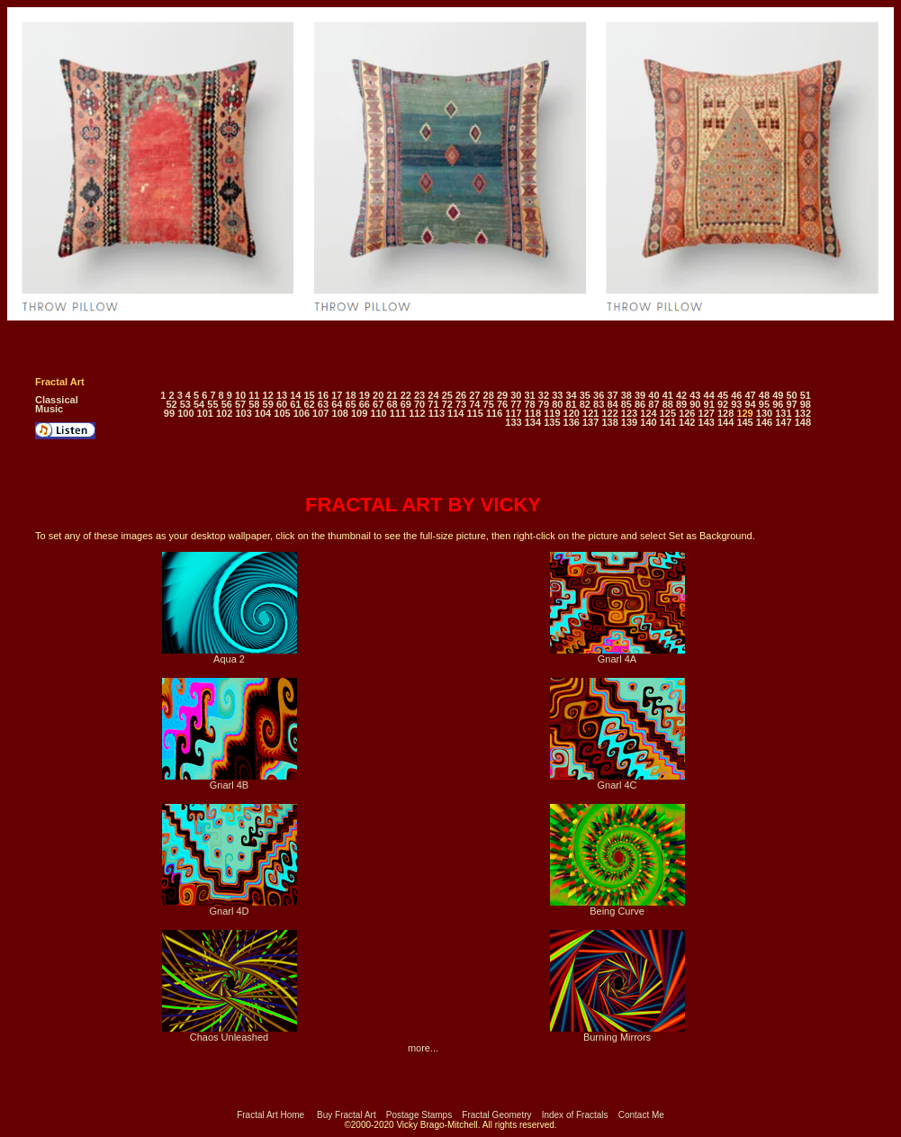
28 (488, 395)
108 (340, 413)
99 (169, 413)
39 (640, 395)
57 (240, 404)
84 (612, 404)
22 (406, 395)
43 (694, 395)
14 (295, 395)
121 (590, 413)
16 (323, 395)
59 (268, 404)
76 (502, 404)
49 (777, 395)
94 (750, 404)
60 (281, 404)
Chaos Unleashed (229, 1032)
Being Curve (617, 906)
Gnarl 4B (229, 780)
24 (433, 395)
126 (687, 413)
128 (725, 413)
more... (423, 1047)
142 (687, 422)
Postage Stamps (419, 1115)
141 (668, 422)
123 (629, 413)
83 (598, 404)
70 (419, 404)
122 (609, 413)
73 (460, 404)
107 (320, 413)
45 (722, 395)
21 (391, 395)
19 (364, 395)
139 (629, 422)
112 (417, 413)
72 (447, 404)
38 (626, 395)
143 (706, 422)
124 (648, 413)
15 (309, 395)
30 (515, 395)
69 (406, 404)
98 (805, 404)
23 (419, 395)
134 (533, 422)
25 (447, 395)
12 (268, 395)
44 (709, 395)
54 (199, 404)
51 (805, 395)
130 (764, 413)
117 (513, 413)
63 (323, 404)
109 (359, 413)
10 (240, 395)
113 (436, 413)
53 (185, 404)
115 (474, 413)
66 (364, 404)
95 (764, 404)
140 (648, 422)
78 (530, 404)
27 (474, 395)
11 (253, 395)
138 (609, 422)
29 (502, 395)
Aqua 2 (229, 654)
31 (530, 395)
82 (585, 404)
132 (803, 413)
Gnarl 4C (617, 780)
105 (282, 413)
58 (253, 404)
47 (750, 395)
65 (350, 404)
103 (243, 413)
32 (543, 395)
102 (224, 413)
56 (226, 404)
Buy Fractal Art (346, 1115)
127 (706, 413)
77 (515, 404)
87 (653, 404)
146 (764, 422)
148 (803, 422)
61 (295, 404)
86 (640, 404)
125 (668, 413)
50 (791, 395)
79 (543, 404)
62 (309, 404)
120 (571, 413)
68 (391, 404)
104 (263, 413)
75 (488, 404)
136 (571, 422)
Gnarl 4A (617, 654)
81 (570, 404)
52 (171, 404)
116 (494, 413)
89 (681, 404)
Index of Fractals (575, 1115)
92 (722, 404)
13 (281, 395)
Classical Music (56, 404)
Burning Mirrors (617, 1032)
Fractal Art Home (270, 1115)
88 (667, 404)
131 (783, 413)
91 (709, 404)
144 (725, 422)
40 (653, 395)
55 (212, 404)
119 (552, 413)
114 (455, 413)
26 (460, 395)
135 (552, 422)
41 (667, 395)
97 (791, 404)
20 (378, 395)
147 (783, 422)
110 (378, 413)
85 (626, 404)
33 (557, 395)
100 (185, 413)
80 (557, 404)
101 (205, 413)
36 (598, 395)
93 (736, 404)
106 (301, 413)
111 (398, 413)
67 (378, 404)
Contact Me (641, 1115)
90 (694, 404)
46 (736, 395)
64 (336, 404)
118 (533, 413)
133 (513, 422)
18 (350, 395)
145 (744, 422)
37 (612, 395)
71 (433, 404)
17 (336, 395)
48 (764, 395)
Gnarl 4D (229, 906)
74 (474, 404)
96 (777, 404)
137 (590, 422)
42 (681, 395)
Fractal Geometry (496, 1115)
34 (570, 395)
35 (585, 395)
